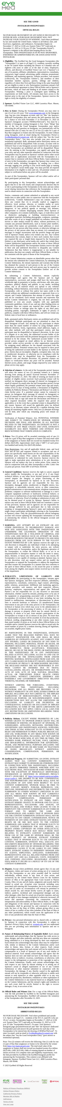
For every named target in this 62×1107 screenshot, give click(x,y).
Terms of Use (8, 1102)
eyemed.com (38, 924)
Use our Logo (8, 1104)
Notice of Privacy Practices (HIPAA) (16, 1088)
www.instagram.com (37, 113)
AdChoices (7, 1099)
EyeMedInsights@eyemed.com (17, 137)
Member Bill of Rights (11, 1096)
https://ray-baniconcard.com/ (18, 1046)
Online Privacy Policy (11, 1091)
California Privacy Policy (12, 1094)
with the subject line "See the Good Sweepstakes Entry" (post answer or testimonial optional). (30, 1035)
